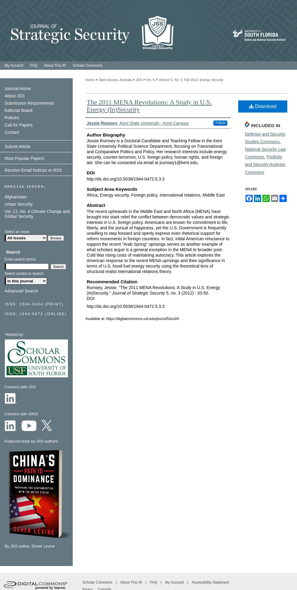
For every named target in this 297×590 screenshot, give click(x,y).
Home (89, 80)
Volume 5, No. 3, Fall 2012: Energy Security (191, 80)
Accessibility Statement (210, 582)
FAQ (154, 582)
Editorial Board (18, 110)
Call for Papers (19, 125)
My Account (175, 582)
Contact (12, 132)
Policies (12, 117)
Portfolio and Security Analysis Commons (265, 164)
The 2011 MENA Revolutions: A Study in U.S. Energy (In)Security (149, 105)
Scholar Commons (97, 582)
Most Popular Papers (24, 158)
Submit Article (18, 146)
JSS (139, 80)
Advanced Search (21, 290)
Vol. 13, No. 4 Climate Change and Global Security (37, 214)
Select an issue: (17, 232)
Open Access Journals (115, 80)
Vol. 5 (150, 80)
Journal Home (18, 88)
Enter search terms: (20, 259)
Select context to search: (24, 273)
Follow (220, 123)
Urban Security (19, 204)
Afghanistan (16, 196)
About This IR (131, 582)
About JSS (15, 95)
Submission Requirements (29, 103)
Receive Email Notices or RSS (33, 170)
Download (263, 106)
